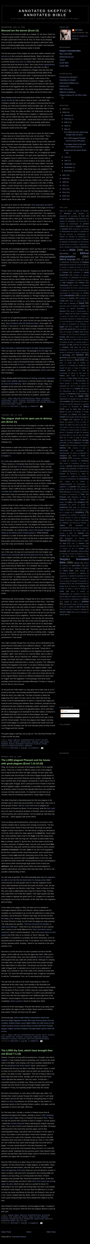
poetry (62, 502)
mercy (75, 453)
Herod (73, 373)
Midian (83, 455)
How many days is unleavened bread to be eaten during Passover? (27, 348)
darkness (4, 1020)
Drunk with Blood (67, 321)
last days (83, 425)
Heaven (63, 370)
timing (82, 586)
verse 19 (42, 957)
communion (64, 293)
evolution (83, 334)
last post (4, 56)
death (83, 306)
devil (61, 313)
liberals (62, 432)
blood (43, 1018)
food (84, 347)
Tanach (62, 60)
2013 (64, 189)
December (68, 171)
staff (63, 568)
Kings (84, 422)
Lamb (41, 742)
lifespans (70, 432)
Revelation (76, 528)
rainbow (69, 520)
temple (75, 581)
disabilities (85, 313)
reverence (85, 528)
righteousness (67, 530)
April (66, 126)
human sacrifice (65, 383)
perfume (64, 494)
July (66, 160)
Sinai (72, 556)
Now (3, 952)
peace (69, 492)
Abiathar (69, 211)
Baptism (65, 242)
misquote (86, 458)
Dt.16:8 (41, 351)
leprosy (84, 427)
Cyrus (84, 301)
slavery (24, 381)
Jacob (76, 401)
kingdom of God (73, 422)
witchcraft (68, 609)
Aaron (11, 1215)
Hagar (76, 368)
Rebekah (65, 523)
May (66, 129)
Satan (87, 541)
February (68, 119)
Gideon (69, 360)
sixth (53, 808)
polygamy (81, 502)
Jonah (69, 412)
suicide (71, 576)
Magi (84, 437)
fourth (27, 806)
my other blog (12, 1101)
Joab (67, 409)
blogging (46, 1215)
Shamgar (65, 554)
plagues (37, 744)
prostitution (63, 515)
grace (69, 368)
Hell (83, 370)
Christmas (85, 285)
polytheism (41, 402)
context (86, 293)
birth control (85, 259)
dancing (72, 303)
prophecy (80, 512)
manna (69, 440)
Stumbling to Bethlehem (68, 573)
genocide (63, 358)
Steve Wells (68, 571)
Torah (19, 404)
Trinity (73, 596)
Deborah (62, 308)
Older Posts (51, 1232)
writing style (64, 614)
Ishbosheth (63, 399)
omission (62, 479)
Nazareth (83, 471)
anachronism (73, 224)
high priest (82, 373)
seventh (37, 806)
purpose (83, 515)
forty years (74, 350)
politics (70, 502)
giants (62, 360)
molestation (73, 461)
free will (83, 350)
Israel (15, 402)
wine (61, 609)
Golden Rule (72, 363)
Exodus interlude (17, 1123)
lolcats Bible (64, 66)
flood (76, 347)
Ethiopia (86, 332)
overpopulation (81, 484)
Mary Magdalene (75, 443)
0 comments (33, 1041)
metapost (63, 456)
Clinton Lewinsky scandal (81, 288)
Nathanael (74, 471)
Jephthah (86, 404)
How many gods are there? (42, 205)
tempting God (64, 583)
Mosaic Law (71, 466)
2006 (64, 112)
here (10, 946)
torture (73, 591)
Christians (76, 285)
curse (78, 301)
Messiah (83, 453)
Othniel (82, 481)
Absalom (81, 213)
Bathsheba (83, 244)
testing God (64, 586)
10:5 (14, 987)
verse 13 (22, 62)
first (23, 806)
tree (84, 594)
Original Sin (69, 481)
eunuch (64, 334)
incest (87, 388)
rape (76, 520)
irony (64, 396)
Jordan (86, 412)
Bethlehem (85, 247)
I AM (71, 386)
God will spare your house (33, 555)
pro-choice (80, 510)
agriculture (82, 218)
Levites (84, 430)
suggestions (63, 576)
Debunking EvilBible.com (69, 83)
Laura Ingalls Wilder (28, 1023)
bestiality (76, 247)
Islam (80, 399)
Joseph (65, 414)
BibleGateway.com (67, 57)
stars (69, 568)
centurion (62, 280)
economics (72, 324)
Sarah (73, 541)
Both (46, 1118)
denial (72, 311)
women (83, 609)
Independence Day (69, 391)
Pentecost (77, 492)
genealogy (66, 355)
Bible (10, 398)
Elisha (84, 326)
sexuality (63, 551)
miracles (23, 1026)
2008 (64, 179)
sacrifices (17, 1029)
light (77, 432)
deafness (75, 306)
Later (12, 918)
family (69, 339)
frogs (33, 1020)
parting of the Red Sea (68, 489)
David (81, 303)
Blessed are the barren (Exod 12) (20, 30)
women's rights (65, 612)
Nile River (42, 1026)
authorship (71, 239)
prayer (83, 504)
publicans (74, 515)
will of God (22, 1220)
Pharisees (74, 497)
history (62, 376)
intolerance (72, 394)
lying (77, 437)
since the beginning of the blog (13, 1170)
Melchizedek (64, 450)
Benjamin (68, 247)
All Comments (67, 716)
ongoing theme (49, 65)
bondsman (73, 265)
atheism (62, 239)
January (67, 115)
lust (65, 437)
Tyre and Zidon (64, 599)
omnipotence (72, 479)
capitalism (76, 275)
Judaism (22, 402)
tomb (76, 589)
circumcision (66, 288)
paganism (19, 744)
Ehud (70, 326)
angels (78, 226)
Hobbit (73, 375)
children (46, 398)
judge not (85, 417)
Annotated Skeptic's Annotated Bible (45, 13)
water (74, 604)
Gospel (16, 742)
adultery (71, 219)
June (66, 157)
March (67, 122)
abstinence (63, 216)
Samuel (63, 540)
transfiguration (64, 594)
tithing (69, 589)
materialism (83, 445)
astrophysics (82, 236)
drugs (87, 319)
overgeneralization (66, 484)
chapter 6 (4, 1060)
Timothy (62, 589)
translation (76, 594)
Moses (12, 744)
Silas (87, 554)
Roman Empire (81, 530)
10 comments (33, 748)
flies (29, 1020)
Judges (65, 419)
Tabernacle (83, 578)
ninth (6, 811)
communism (75, 293)
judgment (76, 419)
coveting (62, 298)
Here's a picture (16, 1001)
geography (82, 357)
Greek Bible (64, 63)
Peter (83, 494)
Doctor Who (74, 316)
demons (63, 311)
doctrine (83, 316)
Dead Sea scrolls (65, 306)
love (80, 435)
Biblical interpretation (24, 398)
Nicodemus (73, 473)
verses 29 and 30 (8, 100)
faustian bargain (81, 342)
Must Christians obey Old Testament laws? (22, 323)
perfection (86, 492)
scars (73, 543)
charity (87, 280)
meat (84, 448)
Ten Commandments (79, 583)
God (38, 400)
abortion (86, 211)
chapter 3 (6, 456)
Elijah (77, 326)
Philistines (63, 499)
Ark (61, 234)
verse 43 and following (12, 384)
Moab (64, 461)
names (64, 471)
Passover (31, 402)
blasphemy (65, 262)
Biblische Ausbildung (67, 92)
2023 (64, 196)
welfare (71, 607)
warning (28, 745)
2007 (64, 175)
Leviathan (63, 430)
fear (70, 345)
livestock (10, 1026)
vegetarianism (75, 599)
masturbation (73, 445)
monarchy (85, 461)
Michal (74, 455)
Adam (62, 219)
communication (82, 290)
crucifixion (82, 298)
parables (73, 487)
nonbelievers (63, 476)
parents (83, 486)
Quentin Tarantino (65, 517)
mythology (72, 468)
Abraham (67, 213)
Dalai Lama (63, 303)
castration (65, 277)
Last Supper (63, 427)
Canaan (65, 272)
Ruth (71, 533)
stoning (82, 571)
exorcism (73, 337)
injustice (62, 394)
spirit (87, 565)
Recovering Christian (79, 523)
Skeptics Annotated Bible (12, 745)
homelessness (67, 381)
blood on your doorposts (10, 555)
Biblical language (68, 259)
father (71, 342)
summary (80, 576)
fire (78, 344)
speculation (76, 565)
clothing (64, 290)
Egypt (15, 400)
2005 (64, 109)
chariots (79, 280)
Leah (77, 427)
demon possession (77, 308)
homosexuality (81, 381)
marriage (85, 440)
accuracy (74, 216)
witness (76, 609)
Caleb (87, 270)
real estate (85, 520)
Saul (64, 543)
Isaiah (81, 396)
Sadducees (74, 535)
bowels (64, 267)
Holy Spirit (85, 378)
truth (79, 596)
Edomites (83, 324)
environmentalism (81, 329)
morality (62, 466)
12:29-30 (21, 467)
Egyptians (17, 1020)
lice (38, 1023)
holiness (82, 375)
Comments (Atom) (19, 1237)
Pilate (74, 499)
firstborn (31, 400)
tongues (83, 589)
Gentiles (73, 357)
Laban (69, 425)
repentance (79, 525)
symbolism (65, 578)
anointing (86, 229)
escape (45, 740)
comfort (72, 290)
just (85, 419)
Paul (61, 492)
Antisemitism (66, 231)
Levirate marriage (73, 430)
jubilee (84, 414)
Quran (76, 517)
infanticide (6, 402)
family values (77, 339)
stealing (34, 378)
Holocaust (63, 378)
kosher (62, 425)
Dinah (78, 313)
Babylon (86, 239)
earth (63, 324)
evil (76, 334)
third (48, 808)
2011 (64, 185)
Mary (65, 443)
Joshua (74, 414)
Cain (80, 270)
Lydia (71, 437)
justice (18, 1023)
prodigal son (68, 512)
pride (44, 744)
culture (71, 301)
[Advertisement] (70, 661)
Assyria (62, 236)
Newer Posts (6, 1232)
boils (47, 1018)
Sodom (86, 563)
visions (76, 601)
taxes (68, 581)
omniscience (84, 479)
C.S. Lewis (73, 270)
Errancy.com (64, 86)
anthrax (17, 1018)
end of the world (66, 329)
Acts (82, 216)
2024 (64, 199)
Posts (64, 711)
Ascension (70, 234)
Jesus (86, 406)
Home (29, 1232)
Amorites (62, 224)
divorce (64, 316)
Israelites (4, 1023)
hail (52, 1020)
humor (83, 383)
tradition (82, 591)
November (68, 167)
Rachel (83, 517)
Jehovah (62, 404)
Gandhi (77, 352)
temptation (83, 581)
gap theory (85, 352)
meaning (75, 448)
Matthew (63, 448)
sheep (72, 554)
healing (83, 368)
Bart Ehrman (66, 244)
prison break (70, 510)
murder (62, 468)
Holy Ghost (72, 378)
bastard (75, 244)
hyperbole (45, 400)
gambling (70, 352)
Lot (74, 435)
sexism (81, 549)
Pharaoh (49, 1026)
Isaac (72, 396)
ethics (77, 332)
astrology (71, 236)
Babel (78, 239)
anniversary (76, 229)
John (75, 409)
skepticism (39, 1219)
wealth (64, 607)
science (81, 543)
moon (84, 463)
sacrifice (63, 536)
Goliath (82, 363)
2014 (64, 192)
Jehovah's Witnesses (73, 404)
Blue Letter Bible (66, 54)
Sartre (80, 541)
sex (73, 548)
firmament (86, 344)
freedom (62, 352)
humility (75, 383)
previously (49, 208)
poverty (74, 504)
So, (2, 205)
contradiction (69, 295)
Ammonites (82, 221)
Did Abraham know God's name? (17, 1066)
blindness (76, 262)
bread (38, 398)
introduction (85, 394)
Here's (44, 370)
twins (85, 596)
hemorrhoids (63, 373)
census (84, 277)
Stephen (86, 568)
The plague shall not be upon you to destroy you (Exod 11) (26, 420)
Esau (61, 332)
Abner (77, 211)
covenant (83, 295)
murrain (35, 1026)
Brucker (15, 406)
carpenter (86, 275)
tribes (67, 596)
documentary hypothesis (67, 319)
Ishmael (73, 399)
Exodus (22, 400)
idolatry (77, 389)
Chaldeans (71, 280)
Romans (62, 533)
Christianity (6, 400)
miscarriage (76, 458)
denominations (81, 311)
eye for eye (82, 337)
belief (61, 247)
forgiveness (64, 350)
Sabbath (81, 533)
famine (86, 339)
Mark (76, 440)
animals (65, 229)
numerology (82, 476)
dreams (79, 319)
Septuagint (85, 546)
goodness (63, 365)
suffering (83, 573)
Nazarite (62, 473)
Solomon (65, 565)
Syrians (74, 578)
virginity (66, 601)
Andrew (71, 226)
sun (87, 576)
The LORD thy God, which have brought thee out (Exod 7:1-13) (27, 1052)
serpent (65, 548)
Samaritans (69, 538)
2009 (64, 182)
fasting (64, 342)
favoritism (63, 344)
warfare (85, 601)
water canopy (84, 604)
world (76, 612)
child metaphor (68, 283)
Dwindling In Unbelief (68, 80)
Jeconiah (84, 401)
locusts (16, 1026)
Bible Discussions (66, 89)
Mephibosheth (64, 453)
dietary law (69, 313)
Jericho (65, 406)
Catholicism (75, 277)
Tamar (61, 581)
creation (72, 298)
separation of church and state (69, 546)
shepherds (80, 554)
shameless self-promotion (21, 1219)
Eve (70, 334)
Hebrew (74, 370)
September (68, 164)
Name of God (34, 1217)
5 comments (33, 406)
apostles (83, 231)
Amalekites (72, 221)
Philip (84, 497)
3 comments (33, 1223)
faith (61, 339)
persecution (73, 494)
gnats (45, 1020)
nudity (73, 476)
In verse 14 (5, 318)
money (66, 463)
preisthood (64, 507)
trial (61, 596)
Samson (82, 538)
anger (87, 226)
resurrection (64, 528)
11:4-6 (15, 464)
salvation (85, 536)
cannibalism (76, 272)
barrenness (85, 242)
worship (83, 612)
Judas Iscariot (75, 417)
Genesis (39, 1020)
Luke (87, 435)
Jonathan (77, 412)
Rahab (62, 520)
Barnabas (74, 242)
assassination (81, 234)
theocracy (74, 586)
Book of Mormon (84, 265)
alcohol (62, 221)
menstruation (80, 450)
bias (64, 250)
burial (79, 267)
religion (10, 1029)
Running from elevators (68, 77)
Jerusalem (75, 406)
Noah (83, 473)
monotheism (75, 463)
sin (64, 556)
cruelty (62, 301)
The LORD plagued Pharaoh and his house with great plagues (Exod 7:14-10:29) (25, 762)
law (71, 427)
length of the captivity (9, 381)
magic (62, 440)
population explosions (46, 378)
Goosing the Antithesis (77, 365)
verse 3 (23, 364)
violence (85, 599)
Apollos (75, 231)
